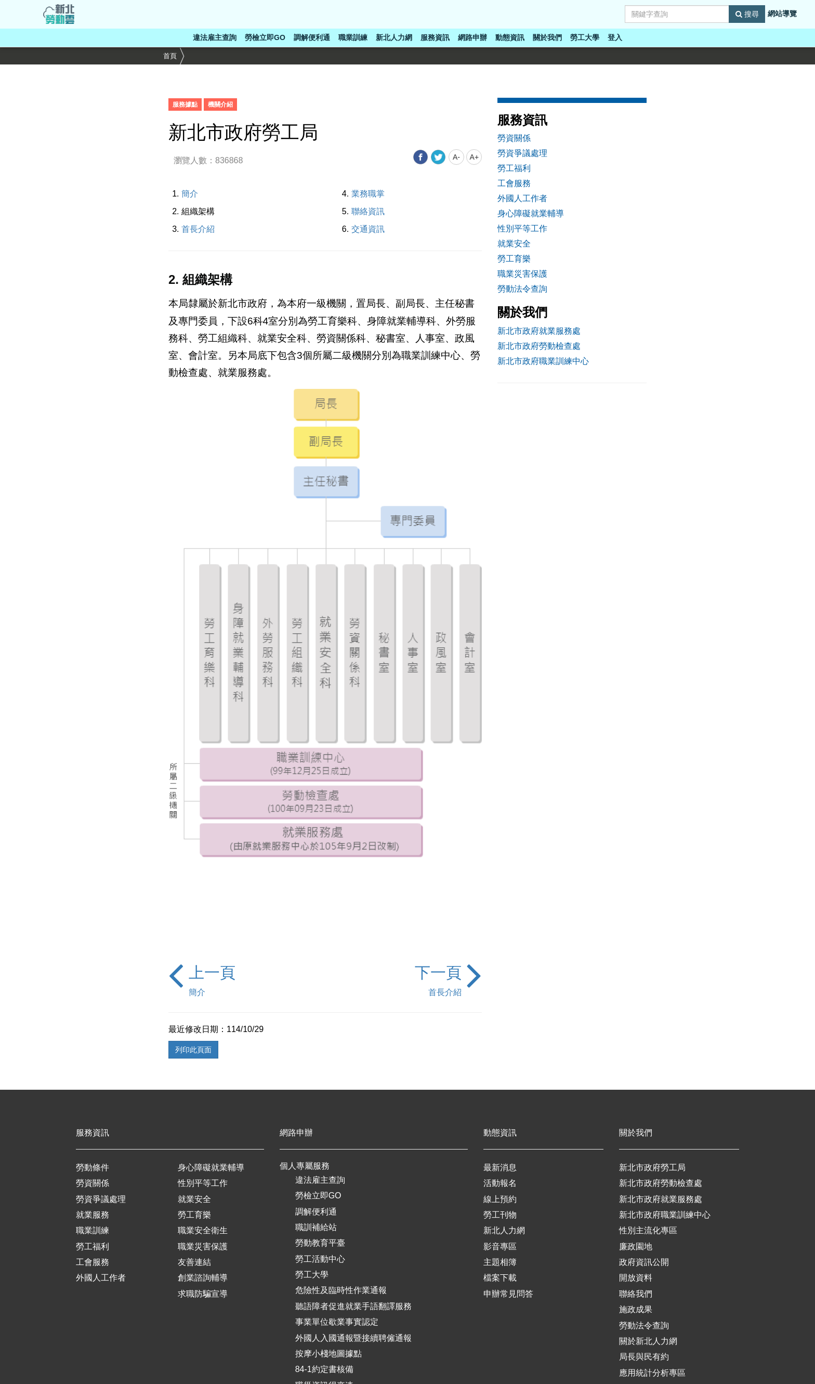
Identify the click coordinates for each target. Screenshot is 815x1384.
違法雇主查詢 (214, 37)
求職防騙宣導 (203, 1293)
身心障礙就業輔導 (530, 213)
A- (456, 157)
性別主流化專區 (648, 1230)
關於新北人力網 (648, 1341)
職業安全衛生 (203, 1230)
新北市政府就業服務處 (539, 331)
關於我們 (547, 37)
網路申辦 (472, 37)
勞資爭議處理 (522, 153)
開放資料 (635, 1277)
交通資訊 (368, 229)
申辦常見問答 (508, 1293)
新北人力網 (394, 37)
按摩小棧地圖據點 (328, 1353)
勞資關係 (514, 138)
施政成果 (635, 1309)
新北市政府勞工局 (652, 1167)
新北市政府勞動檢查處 (539, 346)
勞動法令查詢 (522, 288)
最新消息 (500, 1167)
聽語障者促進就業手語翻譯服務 (353, 1306)
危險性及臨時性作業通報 (341, 1290)
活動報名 (500, 1183)
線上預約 (500, 1199)
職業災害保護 (522, 273)
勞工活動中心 (320, 1259)
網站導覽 (782, 13)
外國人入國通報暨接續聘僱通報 (353, 1338)
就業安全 (514, 243)
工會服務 (514, 183)
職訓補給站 (316, 1227)
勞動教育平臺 (320, 1242)
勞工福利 (514, 168)
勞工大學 (584, 37)
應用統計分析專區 (652, 1372)
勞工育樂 (514, 258)
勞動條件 (92, 1167)
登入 (615, 37)
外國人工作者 (522, 198)
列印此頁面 (193, 1050)
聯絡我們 (635, 1293)
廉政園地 (635, 1246)
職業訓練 (352, 37)
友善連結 (194, 1262)
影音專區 (500, 1246)
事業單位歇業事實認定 (336, 1321)
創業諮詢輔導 (203, 1277)
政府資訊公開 (644, 1262)
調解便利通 (312, 37)
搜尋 (747, 14)
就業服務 (92, 1214)
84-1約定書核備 (324, 1369)
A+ (474, 157)
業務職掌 (368, 193)
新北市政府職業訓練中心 (543, 361)
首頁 (170, 56)
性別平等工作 (522, 228)
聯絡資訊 (368, 211)
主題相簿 (500, 1262)
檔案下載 (500, 1277)
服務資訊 (435, 37)
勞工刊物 (500, 1214)
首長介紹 (198, 229)
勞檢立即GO (265, 37)
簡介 (189, 193)
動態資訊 (509, 37)
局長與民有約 (644, 1356)
